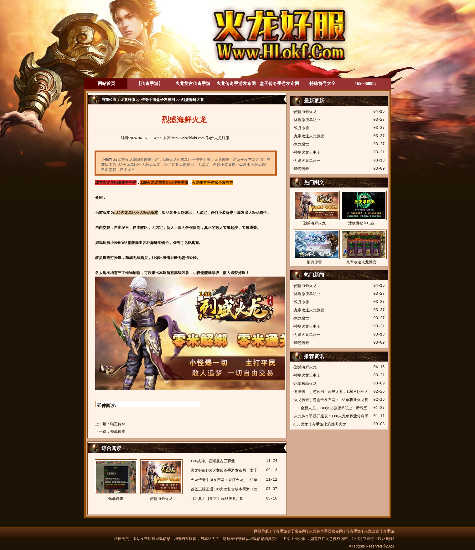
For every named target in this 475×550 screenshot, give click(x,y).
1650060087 (366, 83)
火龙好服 (127, 100)
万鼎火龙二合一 (307, 160)
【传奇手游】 (150, 83)
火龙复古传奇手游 (192, 83)
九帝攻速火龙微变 (309, 136)
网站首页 (106, 83)
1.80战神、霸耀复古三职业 (213, 461)
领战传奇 (117, 431)
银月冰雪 (301, 128)
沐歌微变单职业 (307, 120)
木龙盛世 (301, 144)
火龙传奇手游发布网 (236, 83)
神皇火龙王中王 (307, 152)
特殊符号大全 (322, 83)
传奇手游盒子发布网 (158, 100)
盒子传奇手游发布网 (279, 83)
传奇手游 (353, 531)
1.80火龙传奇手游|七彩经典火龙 (320, 424)
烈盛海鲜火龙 (161, 480)
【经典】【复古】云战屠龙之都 (217, 498)
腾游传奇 (301, 169)
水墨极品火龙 (305, 383)
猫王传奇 (117, 424)
